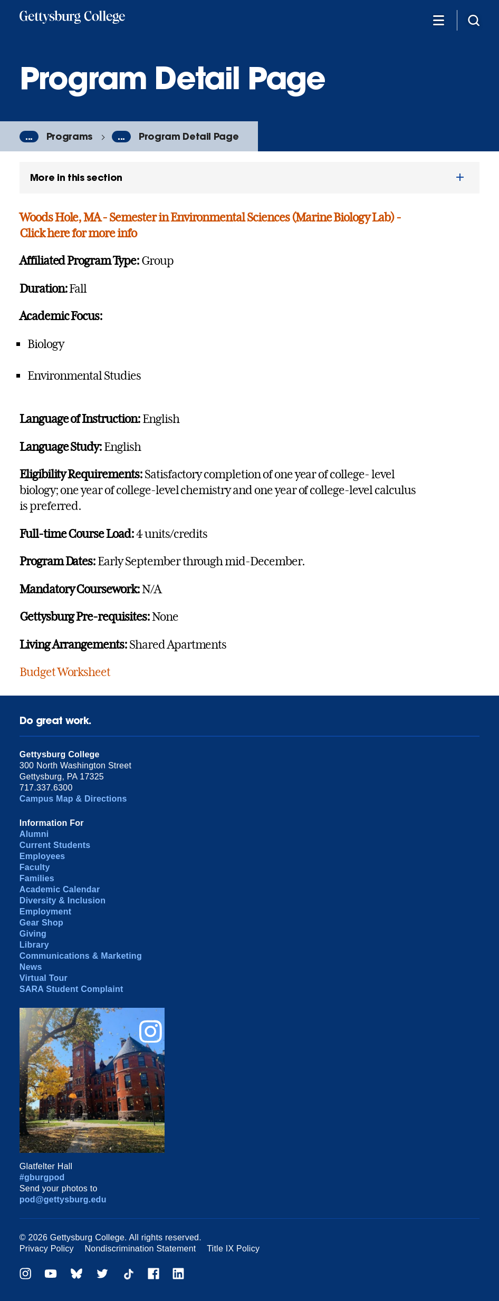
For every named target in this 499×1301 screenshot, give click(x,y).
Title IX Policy (233, 1248)
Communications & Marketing (81, 955)
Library (34, 944)
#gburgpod (42, 1177)
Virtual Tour (44, 978)
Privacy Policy (47, 1248)
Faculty (35, 867)
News (31, 966)
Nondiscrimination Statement (140, 1248)
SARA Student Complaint (71, 989)
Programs (69, 136)
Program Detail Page (188, 136)
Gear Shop (41, 922)
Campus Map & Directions (73, 798)
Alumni (34, 834)
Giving (33, 933)
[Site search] (473, 20)
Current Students (55, 845)
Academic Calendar (60, 889)
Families (37, 878)
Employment (45, 911)
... (29, 136)
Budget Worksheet (65, 672)
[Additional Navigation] (438, 20)
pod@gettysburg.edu (63, 1199)
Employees (42, 856)
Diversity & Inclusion (62, 900)
